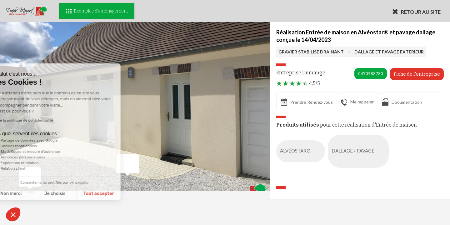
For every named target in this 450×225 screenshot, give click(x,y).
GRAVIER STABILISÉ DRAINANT (311, 51)
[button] (13, 214)
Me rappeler (357, 102)
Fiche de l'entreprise (417, 74)
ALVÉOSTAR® (302, 151)
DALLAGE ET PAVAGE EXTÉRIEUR (389, 51)
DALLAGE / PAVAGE (360, 151)
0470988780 (370, 73)
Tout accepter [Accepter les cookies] (61, 193)
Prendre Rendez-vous (307, 102)
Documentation (402, 102)
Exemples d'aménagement (97, 11)
